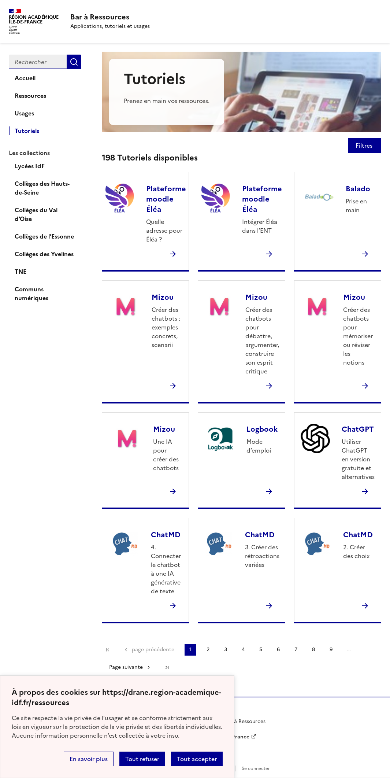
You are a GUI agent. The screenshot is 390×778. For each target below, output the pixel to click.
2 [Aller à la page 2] (208, 649)
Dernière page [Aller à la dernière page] (167, 667)
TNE (20, 271)
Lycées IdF (30, 166)
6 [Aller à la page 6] (278, 649)
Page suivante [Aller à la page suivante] (126, 667)
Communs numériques (31, 293)
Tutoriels (27, 130)
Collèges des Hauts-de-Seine (42, 188)
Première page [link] (108, 650)
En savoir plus (89, 759)
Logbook (262, 429)
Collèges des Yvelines (44, 254)
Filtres (364, 145)
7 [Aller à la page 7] (295, 649)
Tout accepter (197, 759)
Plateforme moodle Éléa (166, 199)
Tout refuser (142, 759)
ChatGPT (358, 429)
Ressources (30, 95)
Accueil (25, 78)
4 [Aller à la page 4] (243, 649)
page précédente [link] (153, 649)
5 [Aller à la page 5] (260, 649)
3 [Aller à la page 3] (225, 649)
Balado (358, 188)
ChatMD (166, 534)
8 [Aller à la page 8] (313, 649)
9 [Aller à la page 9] (331, 649)
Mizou (163, 297)
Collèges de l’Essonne (44, 236)
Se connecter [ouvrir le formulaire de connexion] (256, 768)
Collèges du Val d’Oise (36, 214)
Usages (24, 113)
